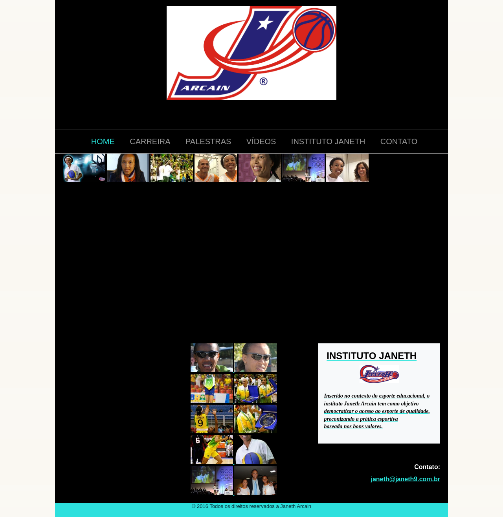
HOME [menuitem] (103, 141)
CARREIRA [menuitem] (150, 141)
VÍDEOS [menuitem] (261, 141)
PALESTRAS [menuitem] (208, 141)
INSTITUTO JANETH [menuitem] (328, 141)
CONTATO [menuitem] (398, 141)
